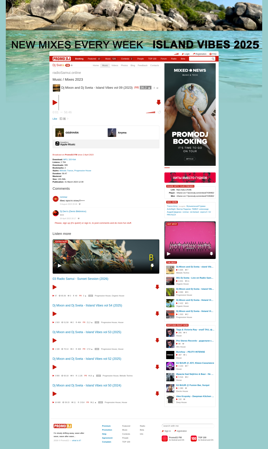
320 (90, 296)
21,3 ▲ (90, 322)
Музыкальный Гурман (195, 206)
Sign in (168, 431)
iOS (182, 440)
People (140, 59)
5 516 (180, 377)
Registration (201, 54)
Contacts (154, 65)
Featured (94, 58)
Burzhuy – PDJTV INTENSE (190, 352)
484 (79, 322)
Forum (164, 59)
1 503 (57, 322)
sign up (66, 223)
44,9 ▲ (91, 376)
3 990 (57, 376)
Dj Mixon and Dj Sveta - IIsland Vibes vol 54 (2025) (87, 305)
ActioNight (171, 209)
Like (55, 118)
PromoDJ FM (71, 154)
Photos (124, 65)
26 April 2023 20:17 (68, 218)
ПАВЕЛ (195, 209)
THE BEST (171, 262)
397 (180, 355)
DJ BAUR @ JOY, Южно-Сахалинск (195, 363)
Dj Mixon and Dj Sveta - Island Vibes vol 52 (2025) (87, 358)
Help (104, 434)
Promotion (107, 430)
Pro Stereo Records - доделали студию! (195, 341)
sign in (87, 223)
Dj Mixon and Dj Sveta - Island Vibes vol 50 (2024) (87, 385)
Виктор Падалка (184, 209)
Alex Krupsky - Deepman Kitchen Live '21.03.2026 (195, 396)
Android (174, 440)
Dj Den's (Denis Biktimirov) (73, 211)
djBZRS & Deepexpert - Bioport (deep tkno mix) (106, 259)
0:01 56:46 (62, 112)
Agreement (107, 438)
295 (180, 333)
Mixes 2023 (74, 79)
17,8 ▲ (90, 349)
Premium (106, 426)
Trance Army (172, 206)
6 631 (180, 281)
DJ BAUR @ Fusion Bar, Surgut (192, 385)
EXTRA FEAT (61, 242)
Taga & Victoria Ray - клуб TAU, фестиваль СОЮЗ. (195, 330)
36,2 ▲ (145, 87)
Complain (106, 442)
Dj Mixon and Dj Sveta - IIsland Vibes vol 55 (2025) (195, 300)
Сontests (127, 58)
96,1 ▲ (93, 402)
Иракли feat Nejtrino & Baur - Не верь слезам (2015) (195, 374)
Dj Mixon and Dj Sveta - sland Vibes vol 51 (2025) (195, 267)
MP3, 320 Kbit (69, 159)
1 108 (57, 349)
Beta (183, 59)
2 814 (82, 402)
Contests (126, 434)
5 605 (180, 270)
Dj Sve (58, 65)
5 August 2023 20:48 (68, 204)
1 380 (180, 388)
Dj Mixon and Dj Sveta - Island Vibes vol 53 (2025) (87, 332)
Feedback (143, 65)
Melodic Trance (66, 170)
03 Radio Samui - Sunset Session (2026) (80, 278)
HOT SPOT (172, 224)
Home (96, 65)
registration (182, 431)
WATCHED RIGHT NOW (177, 325)
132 (180, 399)
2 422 (180, 303)
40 (76, 296)
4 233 (180, 366)
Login (187, 54)
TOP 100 (152, 59)
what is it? (76, 440)
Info (141, 434)
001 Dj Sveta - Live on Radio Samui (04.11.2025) (195, 278)
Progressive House (82, 170)
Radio (173, 59)
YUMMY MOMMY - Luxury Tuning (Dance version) (190, 246)
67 (56, 296)
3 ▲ (84, 296)
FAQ (214, 54)
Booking (79, 59)
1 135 (80, 376)
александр (204, 209)
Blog (133, 65)
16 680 (58, 402)
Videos (114, 65)
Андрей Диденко (174, 212)
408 (79, 349)
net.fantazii (194, 212)
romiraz (63, 197)
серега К (203, 212)
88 (179, 344)
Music (111, 58)
